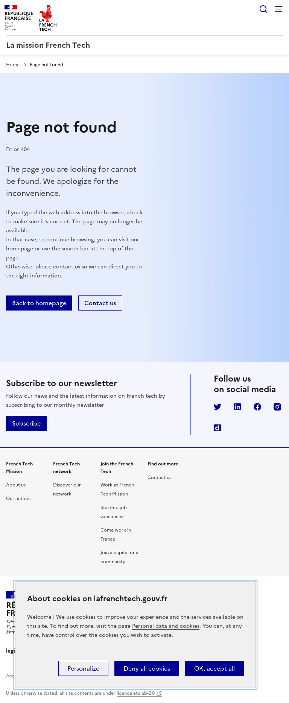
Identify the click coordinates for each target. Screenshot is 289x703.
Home (13, 64)
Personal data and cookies (165, 626)
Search (263, 9)
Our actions (18, 498)
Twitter (217, 406)
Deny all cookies (146, 668)
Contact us (100, 303)
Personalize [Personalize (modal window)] (83, 668)
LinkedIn (237, 406)
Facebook (257, 406)
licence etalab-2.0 (136, 693)
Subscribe (26, 423)
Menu (278, 9)
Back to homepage (39, 303)
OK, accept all (214, 668)
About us (16, 485)
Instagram (277, 406)
